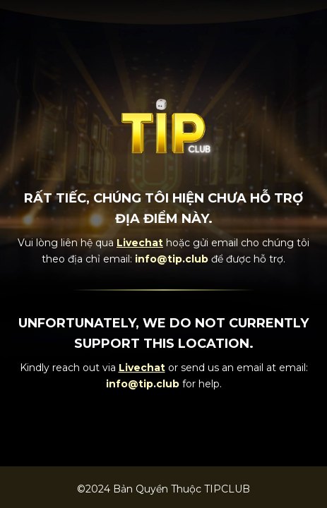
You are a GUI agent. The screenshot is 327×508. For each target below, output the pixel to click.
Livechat (140, 242)
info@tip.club (171, 259)
